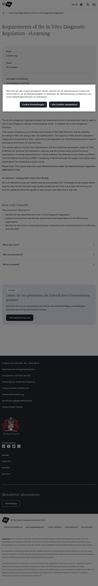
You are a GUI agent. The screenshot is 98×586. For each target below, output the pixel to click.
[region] (49, 98)
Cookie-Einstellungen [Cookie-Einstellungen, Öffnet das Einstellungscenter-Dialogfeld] (33, 104)
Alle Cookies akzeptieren (64, 104)
